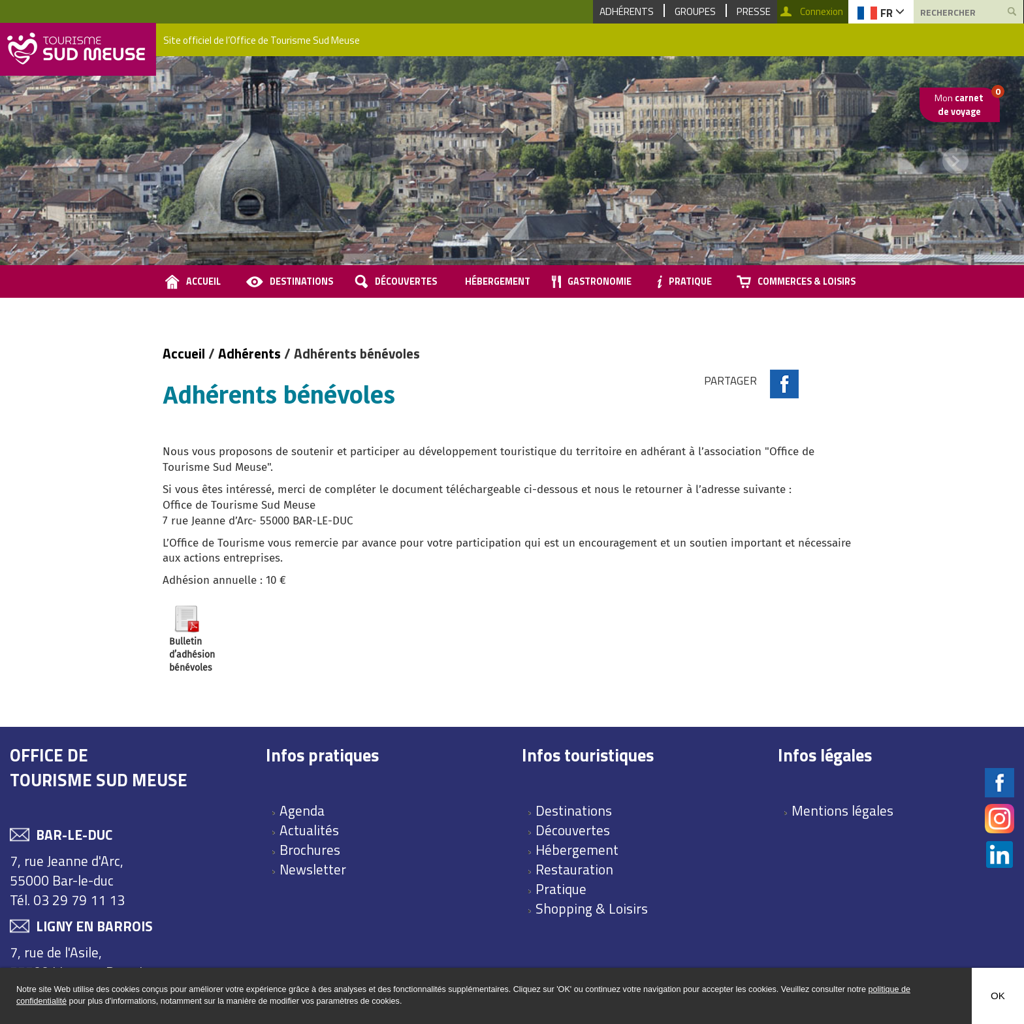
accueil (203, 281)
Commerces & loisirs (807, 281)
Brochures (310, 849)
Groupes (695, 12)
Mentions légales (842, 810)
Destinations (301, 281)
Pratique (690, 281)
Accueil (185, 353)
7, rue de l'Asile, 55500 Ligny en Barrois (79, 962)
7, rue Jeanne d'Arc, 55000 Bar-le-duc (66, 870)
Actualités (309, 830)
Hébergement (497, 281)
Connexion (821, 12)
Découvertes (406, 281)
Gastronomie (600, 281)
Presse (754, 12)
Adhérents (627, 12)
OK (998, 995)
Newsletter (313, 869)
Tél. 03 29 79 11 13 (67, 899)
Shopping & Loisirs (592, 908)
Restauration (574, 869)
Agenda (302, 810)
